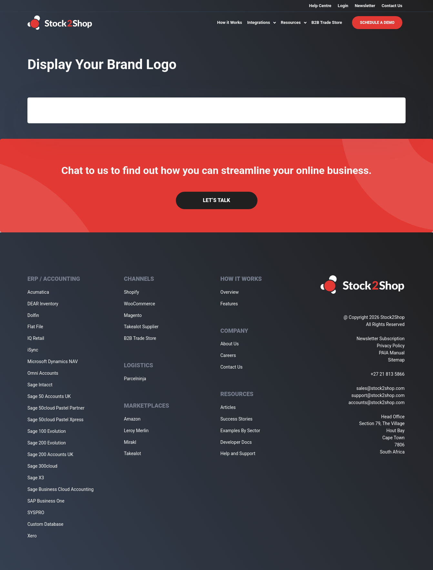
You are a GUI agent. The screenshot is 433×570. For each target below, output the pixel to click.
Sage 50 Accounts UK (49, 396)
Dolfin (33, 315)
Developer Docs (236, 442)
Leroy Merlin (136, 430)
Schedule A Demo (377, 22)
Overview (229, 292)
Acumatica (38, 292)
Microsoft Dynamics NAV (52, 361)
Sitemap (396, 359)
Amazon (132, 419)
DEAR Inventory (42, 303)
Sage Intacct (40, 384)
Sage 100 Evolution (46, 431)
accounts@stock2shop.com (376, 402)
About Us (229, 343)
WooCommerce (139, 303)
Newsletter (365, 5)
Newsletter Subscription (381, 338)
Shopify (131, 292)
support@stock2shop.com (378, 395)
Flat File (35, 326)
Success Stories (236, 419)
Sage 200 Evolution (46, 442)
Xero (32, 535)
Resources (293, 22)
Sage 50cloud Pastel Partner (56, 408)
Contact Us (392, 5)
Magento (133, 315)
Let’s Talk (216, 200)
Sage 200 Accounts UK (50, 454)
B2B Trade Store (326, 22)
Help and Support (237, 453)
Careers (228, 355)
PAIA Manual (392, 352)
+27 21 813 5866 (388, 374)
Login (343, 5)
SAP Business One (46, 501)
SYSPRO (35, 512)
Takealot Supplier (141, 326)
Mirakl (130, 442)
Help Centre (320, 5)
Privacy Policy (391, 345)
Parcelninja (135, 378)
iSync (32, 349)
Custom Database (45, 524)
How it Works (229, 22)
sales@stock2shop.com (381, 388)
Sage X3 (35, 477)
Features (229, 303)
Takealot (132, 453)
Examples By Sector (240, 430)
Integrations (261, 22)
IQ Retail (35, 338)
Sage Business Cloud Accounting (60, 489)
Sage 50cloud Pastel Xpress (55, 419)
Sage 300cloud (42, 466)
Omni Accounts (42, 373)
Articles (228, 407)
